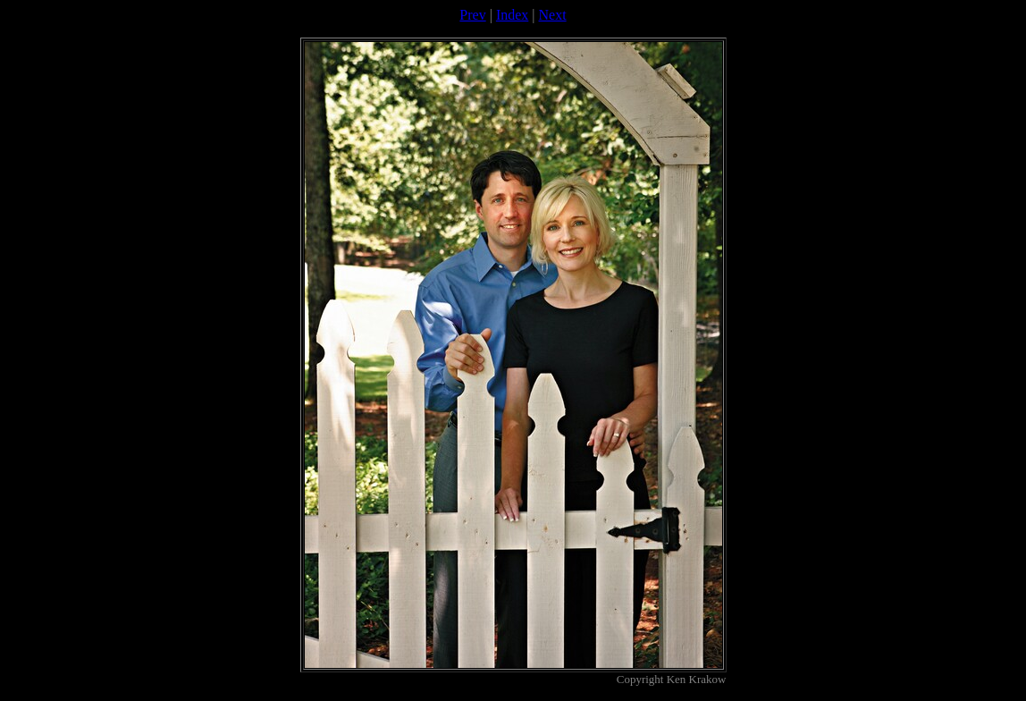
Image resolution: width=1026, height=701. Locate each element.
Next (553, 14)
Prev (472, 14)
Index (512, 14)
